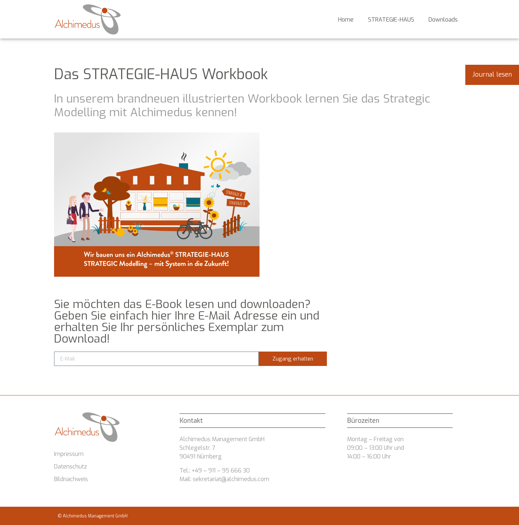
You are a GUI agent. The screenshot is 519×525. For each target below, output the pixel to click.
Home (346, 19)
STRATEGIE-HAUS (391, 19)
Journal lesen (492, 74)
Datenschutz (70, 466)
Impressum (69, 454)
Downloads (443, 19)
